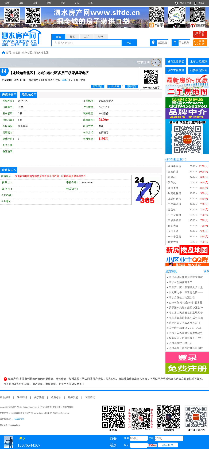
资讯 (77, 3)
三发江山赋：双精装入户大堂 (186, 287)
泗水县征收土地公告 (180, 343)
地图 (49, 3)
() (22, 438)
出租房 (16, 52)
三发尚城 (173, 171)
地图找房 (162, 42)
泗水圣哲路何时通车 (180, 282)
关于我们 (39, 397)
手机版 (201, 3)
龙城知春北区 (41, 52)
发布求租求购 (176, 70)
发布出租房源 (198, 61)
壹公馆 (172, 209)
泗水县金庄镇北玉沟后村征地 (186, 317)
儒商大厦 (173, 225)
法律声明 (22, 397)
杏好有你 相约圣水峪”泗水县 (185, 302)
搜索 (129, 43)
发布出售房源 (176, 61)
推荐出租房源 (173, 159)
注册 (189, 3)
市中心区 (27, 52)
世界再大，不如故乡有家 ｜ (185, 322)
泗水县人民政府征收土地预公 (186, 312)
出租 (35, 3)
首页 (7, 3)
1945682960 (18, 419)
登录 (182, 3)
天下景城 (173, 231)
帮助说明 (5, 397)
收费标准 (56, 397)
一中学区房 (174, 236)
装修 (90, 3)
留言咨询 (90, 397)
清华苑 (172, 182)
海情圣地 (173, 188)
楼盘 (63, 3)
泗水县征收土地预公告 (182, 297)
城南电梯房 (174, 193)
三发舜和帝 (174, 220)
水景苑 (172, 177)
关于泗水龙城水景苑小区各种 (186, 307)
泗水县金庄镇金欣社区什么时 (186, 348)
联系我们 (73, 397)
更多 (206, 271)
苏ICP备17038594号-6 (10, 425)
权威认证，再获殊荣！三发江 (186, 338)
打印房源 (132, 86)
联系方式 (27, 94)
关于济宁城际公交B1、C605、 (186, 328)
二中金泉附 (174, 215)
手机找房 (184, 42)
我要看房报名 (198, 70)
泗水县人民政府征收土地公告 (186, 333)
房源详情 (7, 94)
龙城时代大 (174, 198)
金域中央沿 (174, 166)
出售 (21, 3)
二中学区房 (174, 204)
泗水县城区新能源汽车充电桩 (186, 277)
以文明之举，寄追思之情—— (186, 292)
